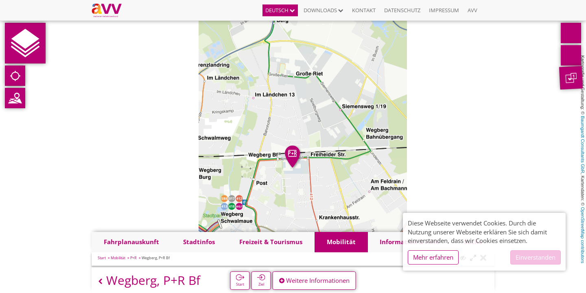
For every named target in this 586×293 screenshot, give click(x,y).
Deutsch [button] (280, 10)
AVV (472, 10)
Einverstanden (535, 257)
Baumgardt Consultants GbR (582, 144)
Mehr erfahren (433, 257)
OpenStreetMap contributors (582, 235)
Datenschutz (402, 10)
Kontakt (364, 10)
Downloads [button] (323, 10)
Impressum (444, 10)
